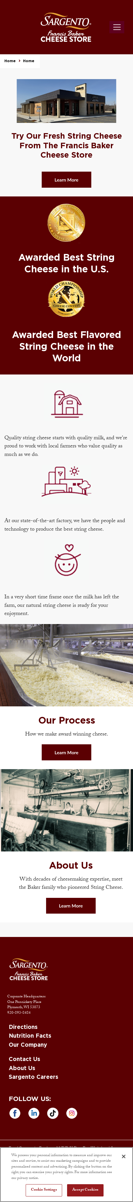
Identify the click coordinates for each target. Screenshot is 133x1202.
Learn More (66, 179)
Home (10, 61)
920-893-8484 (19, 1013)
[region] (66, 1174)
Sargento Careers (33, 1077)
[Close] (123, 1156)
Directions (23, 1027)
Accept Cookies (85, 1190)
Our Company (28, 1045)
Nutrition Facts (30, 1036)
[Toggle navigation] (116, 27)
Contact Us (24, 1059)
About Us (22, 1068)
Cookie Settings (44, 1190)
